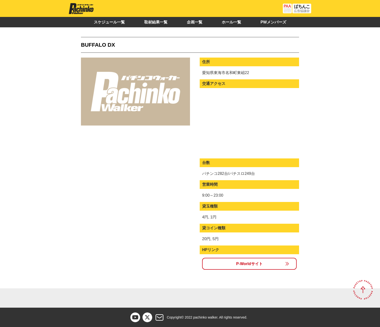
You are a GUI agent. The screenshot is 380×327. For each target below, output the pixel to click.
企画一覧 (194, 22)
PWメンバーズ (273, 22)
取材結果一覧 (155, 22)
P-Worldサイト (249, 264)
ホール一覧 (231, 22)
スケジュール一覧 (109, 22)
